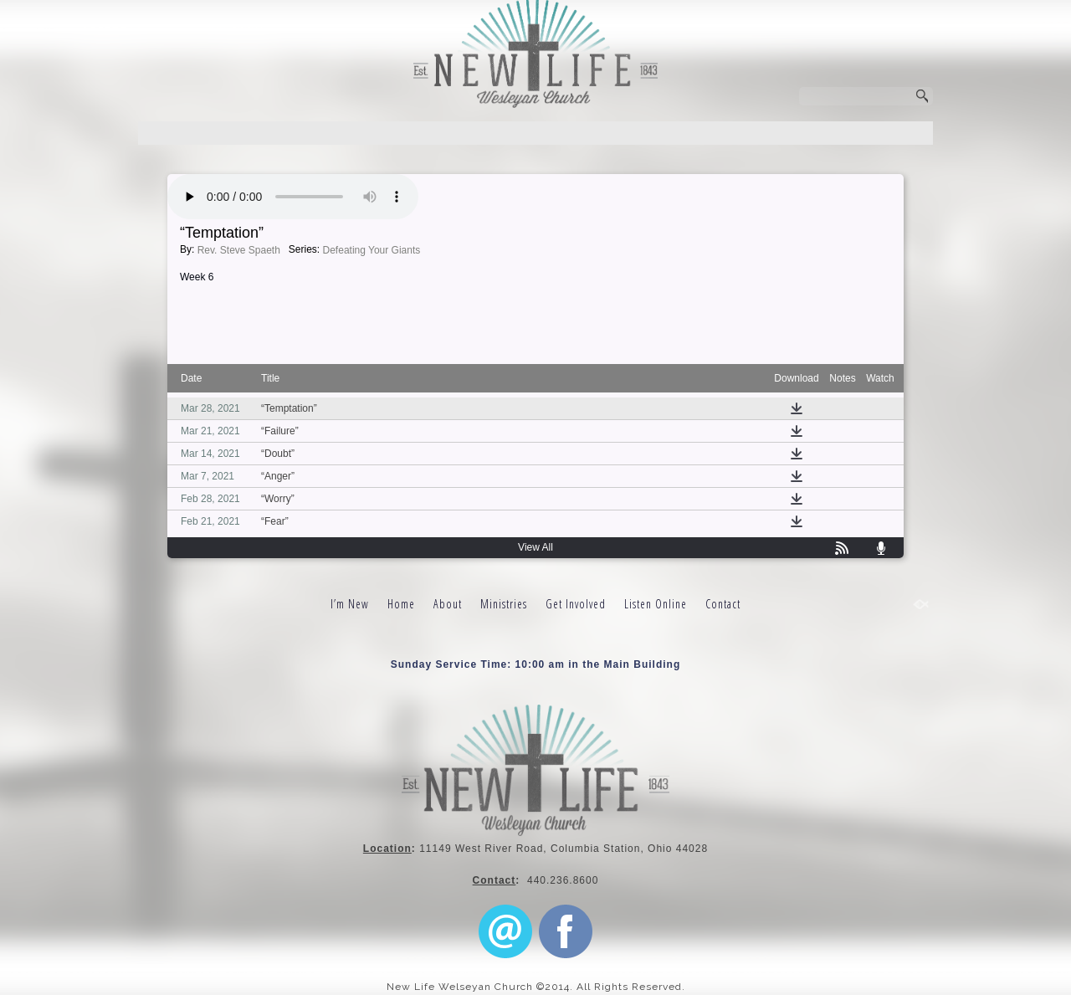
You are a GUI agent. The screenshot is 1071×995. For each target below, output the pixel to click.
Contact (722, 604)
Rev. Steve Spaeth (238, 250)
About (447, 604)
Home (401, 604)
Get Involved (576, 604)
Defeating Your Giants (372, 250)
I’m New (350, 604)
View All (535, 547)
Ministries (503, 604)
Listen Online (655, 604)
